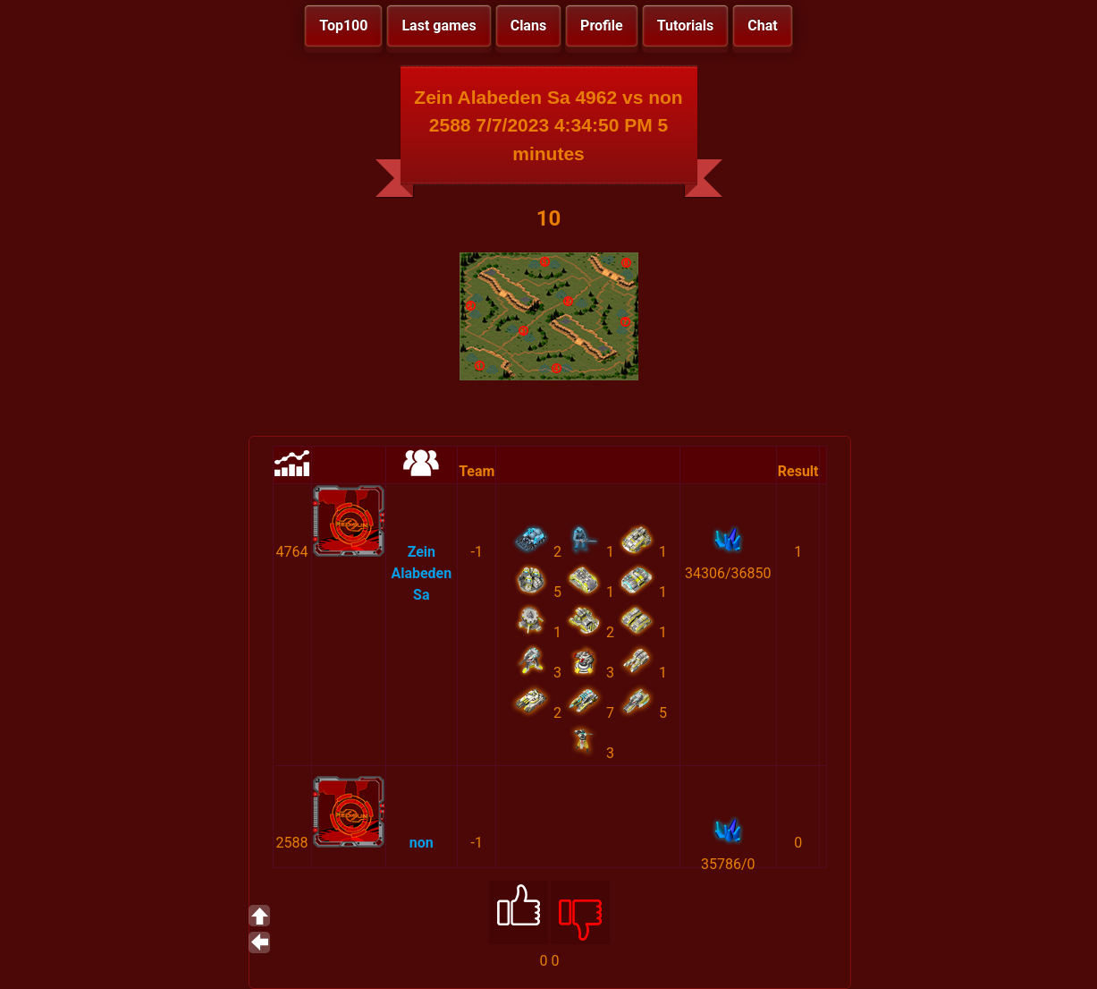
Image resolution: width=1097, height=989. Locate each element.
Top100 (343, 25)
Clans (528, 25)
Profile (601, 25)
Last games (438, 25)
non (421, 842)
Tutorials (685, 25)
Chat (762, 25)
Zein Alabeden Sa (421, 573)
